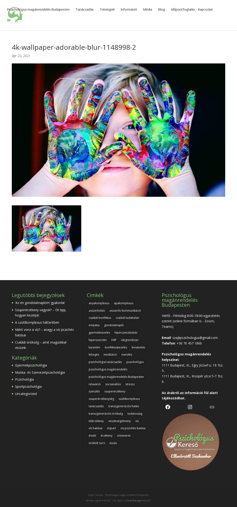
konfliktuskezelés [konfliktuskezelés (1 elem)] (116, 347)
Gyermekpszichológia (31, 365)
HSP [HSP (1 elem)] (113, 340)
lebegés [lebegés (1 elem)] (94, 355)
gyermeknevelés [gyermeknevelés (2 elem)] (99, 333)
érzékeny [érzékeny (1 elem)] (106, 436)
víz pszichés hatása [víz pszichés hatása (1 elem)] (133, 428)
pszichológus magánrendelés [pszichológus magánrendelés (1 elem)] (108, 369)
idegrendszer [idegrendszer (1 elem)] (130, 340)
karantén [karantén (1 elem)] (94, 347)
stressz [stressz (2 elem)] (130, 384)
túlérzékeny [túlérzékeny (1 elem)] (96, 421)
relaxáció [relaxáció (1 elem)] (95, 384)
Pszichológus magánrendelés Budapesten (38, 10)
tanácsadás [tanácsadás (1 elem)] (96, 406)
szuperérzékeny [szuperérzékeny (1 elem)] (114, 391)
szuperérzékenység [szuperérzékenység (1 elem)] (101, 399)
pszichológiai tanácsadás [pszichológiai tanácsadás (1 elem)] (105, 362)
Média (147, 10)
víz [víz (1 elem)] (137, 421)
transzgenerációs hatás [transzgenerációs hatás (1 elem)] (123, 406)
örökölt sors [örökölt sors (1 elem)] (97, 443)
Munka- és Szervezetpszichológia (40, 372)
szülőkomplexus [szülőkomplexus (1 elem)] (129, 399)
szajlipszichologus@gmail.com (195, 337)
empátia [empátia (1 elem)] (94, 325)
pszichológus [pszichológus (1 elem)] (135, 362)
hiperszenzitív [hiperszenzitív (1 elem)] (98, 340)
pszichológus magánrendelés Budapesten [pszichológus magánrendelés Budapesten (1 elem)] (116, 377)
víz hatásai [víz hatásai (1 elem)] (95, 428)
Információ (129, 10)
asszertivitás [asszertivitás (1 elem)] (97, 311)
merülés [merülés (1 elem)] (127, 355)
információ (194, 393)
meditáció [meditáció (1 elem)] (110, 355)
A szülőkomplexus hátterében (37, 322)
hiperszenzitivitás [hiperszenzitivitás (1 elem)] (126, 333)
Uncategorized (26, 393)
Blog (161, 10)
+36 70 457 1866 (189, 343)
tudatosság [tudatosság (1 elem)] (135, 414)
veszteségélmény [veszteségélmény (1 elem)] (119, 421)
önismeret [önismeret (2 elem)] (124, 436)
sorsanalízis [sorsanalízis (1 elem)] (113, 384)
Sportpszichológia (28, 386)
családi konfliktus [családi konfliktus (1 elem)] (100, 318)
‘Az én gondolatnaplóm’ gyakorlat (40, 302)
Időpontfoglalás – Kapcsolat (192, 10)
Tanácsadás (84, 10)
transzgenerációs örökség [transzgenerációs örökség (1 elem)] (106, 414)
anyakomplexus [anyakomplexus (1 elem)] (99, 303)
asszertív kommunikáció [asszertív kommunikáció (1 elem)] (125, 311)
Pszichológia (24, 379)
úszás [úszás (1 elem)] (113, 443)
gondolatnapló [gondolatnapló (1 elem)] (114, 325)
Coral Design (133, 500)
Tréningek (107, 10)
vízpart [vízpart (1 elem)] (111, 428)
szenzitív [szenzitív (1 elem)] (94, 391)
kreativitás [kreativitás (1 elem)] (138, 347)
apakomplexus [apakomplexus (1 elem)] (123, 303)
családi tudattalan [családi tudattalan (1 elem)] (127, 318)
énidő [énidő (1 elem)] (92, 436)
